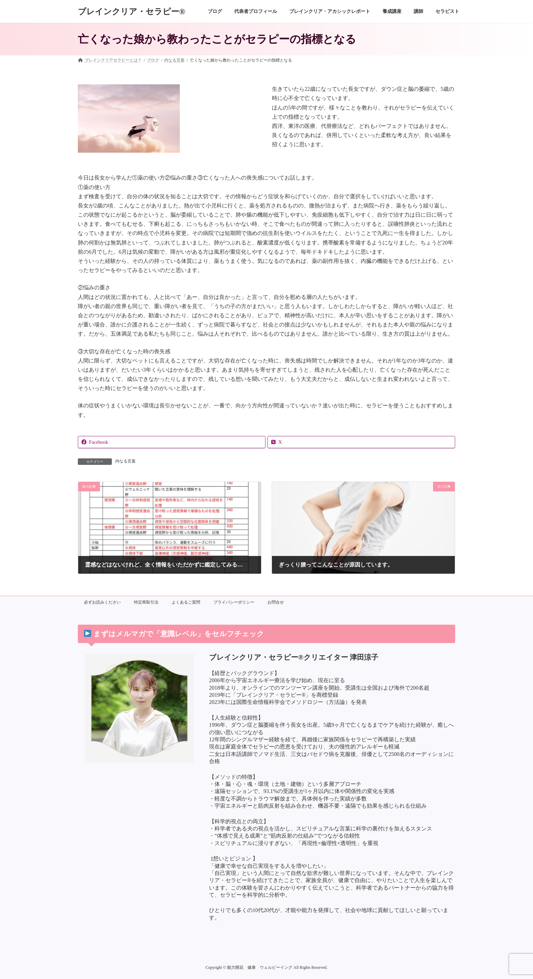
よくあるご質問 (186, 602)
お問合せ (276, 602)
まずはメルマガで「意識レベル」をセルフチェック (174, 634)
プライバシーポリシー (233, 602)
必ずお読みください (102, 602)
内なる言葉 (125, 461)
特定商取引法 (146, 602)
